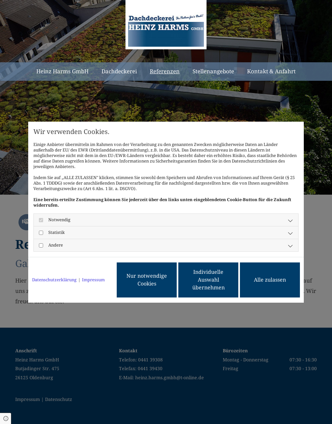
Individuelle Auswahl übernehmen (208, 280)
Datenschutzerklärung (54, 279)
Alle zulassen (270, 280)
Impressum (93, 279)
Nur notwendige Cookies (146, 280)
